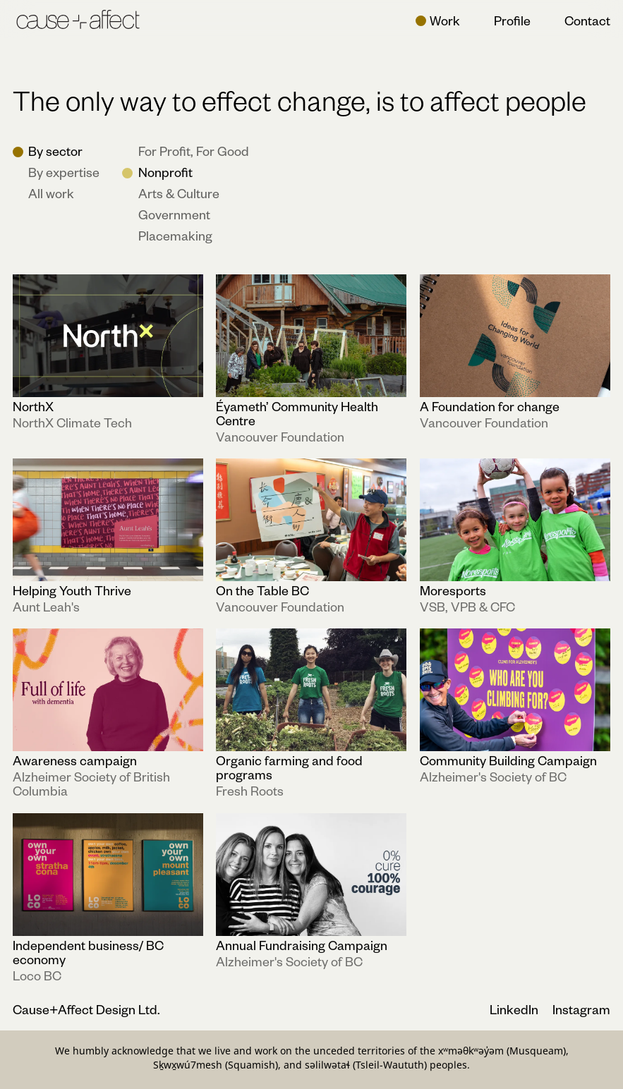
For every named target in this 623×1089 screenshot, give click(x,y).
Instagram (581, 1009)
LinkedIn (515, 1009)
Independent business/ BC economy (88, 952)
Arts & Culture (178, 193)
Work (445, 20)
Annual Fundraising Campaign (301, 945)
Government (174, 214)
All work (51, 193)
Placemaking (175, 236)
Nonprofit (165, 172)
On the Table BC (262, 590)
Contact (587, 20)
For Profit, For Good (193, 151)
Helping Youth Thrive (72, 590)
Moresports (453, 590)
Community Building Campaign (508, 761)
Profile (512, 20)
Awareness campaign (75, 761)
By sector (55, 151)
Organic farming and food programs (289, 768)
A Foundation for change (490, 406)
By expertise (63, 172)
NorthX (33, 406)
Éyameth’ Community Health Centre (297, 413)
